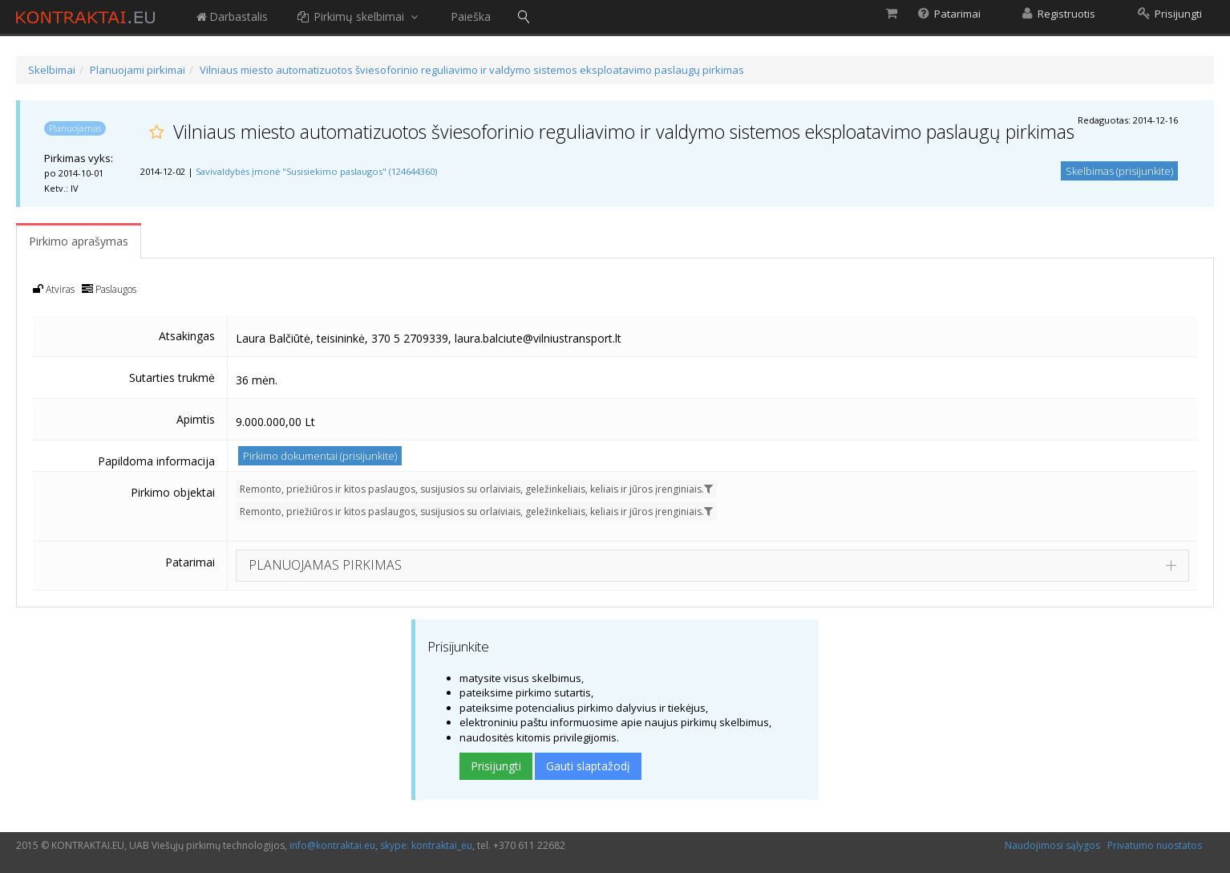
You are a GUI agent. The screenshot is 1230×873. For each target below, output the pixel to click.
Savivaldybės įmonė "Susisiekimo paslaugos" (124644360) (316, 171)
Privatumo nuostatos (1154, 845)
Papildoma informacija (156, 461)
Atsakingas (187, 335)
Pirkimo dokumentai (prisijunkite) (320, 456)
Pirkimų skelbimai (359, 16)
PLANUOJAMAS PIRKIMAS (325, 565)
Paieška (471, 16)
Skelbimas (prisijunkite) (1119, 171)
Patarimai (190, 562)
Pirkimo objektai (173, 492)
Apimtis (195, 419)
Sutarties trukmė (172, 377)
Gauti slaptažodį (588, 766)
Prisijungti (496, 766)
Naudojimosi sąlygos (1052, 845)
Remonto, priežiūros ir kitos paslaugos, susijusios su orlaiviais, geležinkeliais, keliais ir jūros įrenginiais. (476, 489)
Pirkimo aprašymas (78, 241)
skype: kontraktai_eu (426, 845)
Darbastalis (231, 16)
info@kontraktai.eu (332, 845)
